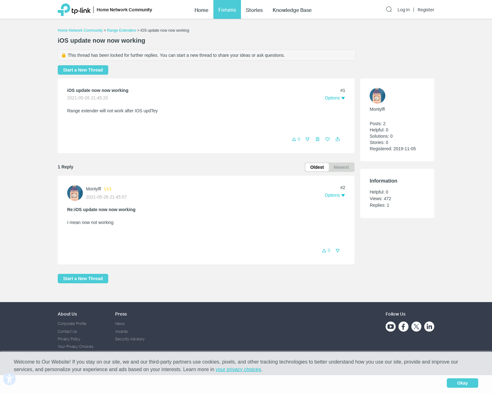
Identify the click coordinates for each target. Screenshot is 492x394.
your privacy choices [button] (238, 369)
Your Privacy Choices (75, 346)
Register (426, 10)
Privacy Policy (69, 339)
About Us (67, 314)
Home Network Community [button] (124, 9)
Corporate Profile (72, 323)
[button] (337, 139)
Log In (404, 10)
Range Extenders (121, 30)
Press (121, 314)
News (120, 323)
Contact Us (67, 331)
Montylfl (93, 188)
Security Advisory (130, 339)
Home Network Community (80, 30)
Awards (121, 331)
